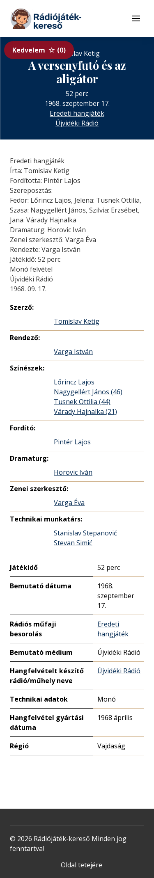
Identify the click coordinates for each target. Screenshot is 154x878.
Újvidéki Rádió (77, 123)
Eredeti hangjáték (77, 113)
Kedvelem (39, 50)
